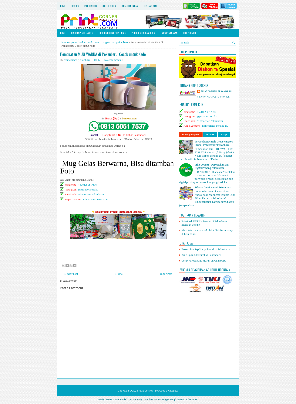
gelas (74, 42)
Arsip (224, 134)
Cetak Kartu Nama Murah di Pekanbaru (203, 260)
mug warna (108, 42)
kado (90, 42)
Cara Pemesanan (130, 6)
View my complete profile (213, 97)
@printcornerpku (88, 189)
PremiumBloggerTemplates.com (168, 399)
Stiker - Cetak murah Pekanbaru (213, 187)
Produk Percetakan (83, 32)
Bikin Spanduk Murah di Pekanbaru (201, 255)
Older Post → (167, 273)
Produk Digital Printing (114, 32)
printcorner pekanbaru (216, 91)
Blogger (173, 390)
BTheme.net (192, 399)
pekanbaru (122, 42)
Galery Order (109, 6)
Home (62, 6)
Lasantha (147, 399)
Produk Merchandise (145, 32)
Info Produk (90, 6)
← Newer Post (69, 273)
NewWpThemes (116, 399)
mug (97, 42)
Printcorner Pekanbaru (91, 194)
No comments (112, 60)
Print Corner (146, 390)
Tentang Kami (150, 6)
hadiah (82, 42)
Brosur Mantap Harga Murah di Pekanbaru (205, 249)
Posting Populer (191, 134)
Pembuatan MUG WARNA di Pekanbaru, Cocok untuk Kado (103, 54)
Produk (75, 6)
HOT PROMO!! (189, 33)
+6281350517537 (87, 184)
